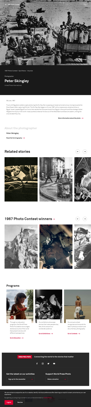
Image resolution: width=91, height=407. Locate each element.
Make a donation (53, 379)
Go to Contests (72, 333)
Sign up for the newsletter (16, 379)
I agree (9, 402)
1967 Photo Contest (13, 4)
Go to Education (15, 338)
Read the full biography (14, 138)
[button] (78, 152)
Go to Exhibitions (44, 333)
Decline (20, 402)
